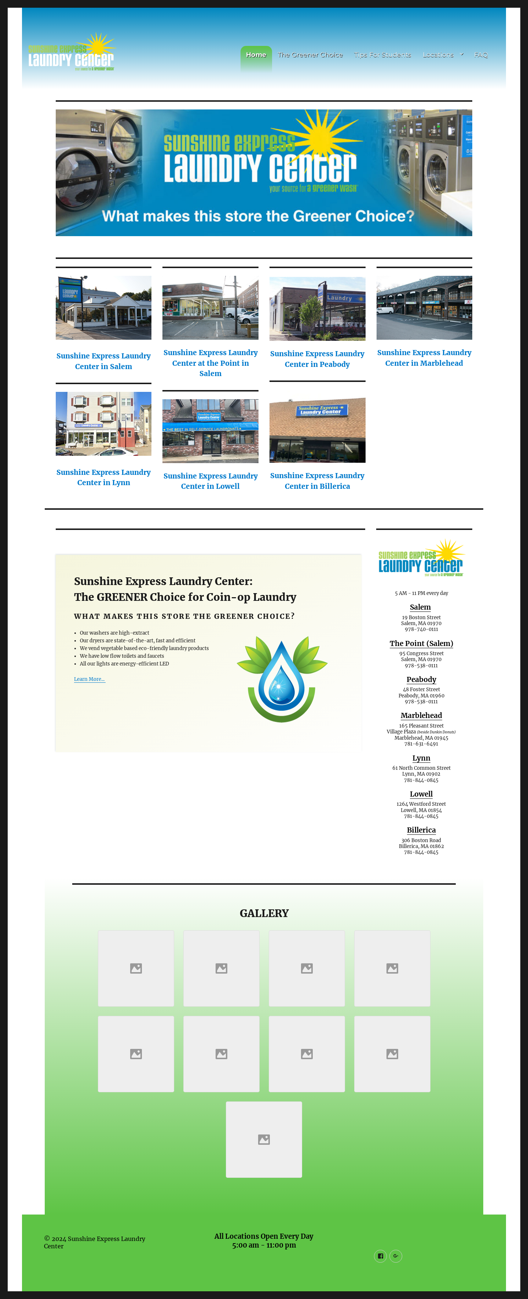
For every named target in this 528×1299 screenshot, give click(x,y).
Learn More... (90, 674)
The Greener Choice (310, 54)
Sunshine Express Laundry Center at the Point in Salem (211, 358)
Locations (438, 54)
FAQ (481, 54)
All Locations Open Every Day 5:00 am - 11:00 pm (264, 1236)
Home (256, 54)
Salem (420, 602)
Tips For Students (382, 54)
